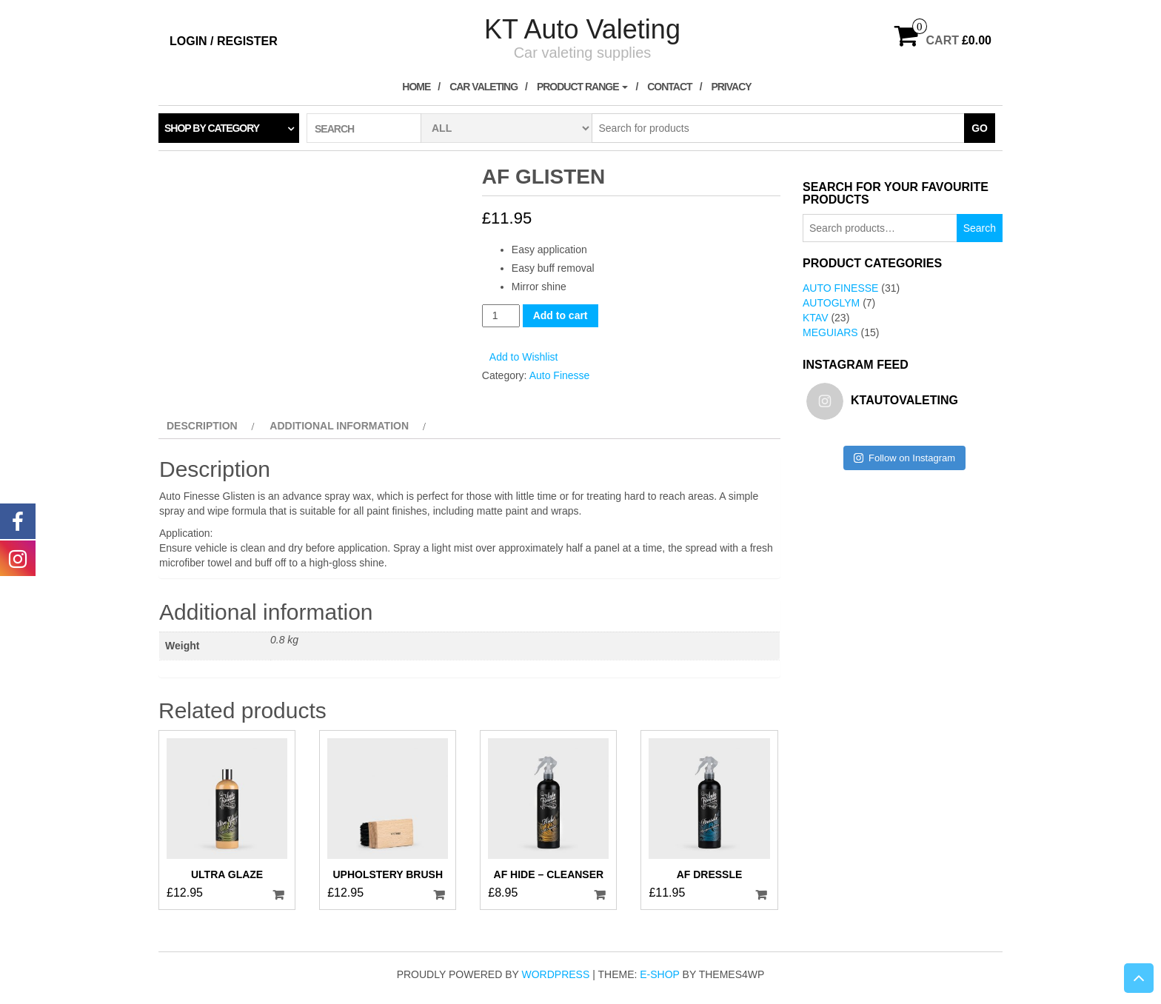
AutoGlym (831, 303)
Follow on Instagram (904, 457)
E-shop (659, 974)
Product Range (583, 87)
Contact (669, 87)
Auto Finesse (559, 375)
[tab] (208, 425)
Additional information (339, 426)
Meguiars (830, 332)
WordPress (556, 974)
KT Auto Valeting (582, 29)
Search (979, 228)
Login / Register (224, 41)
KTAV (816, 318)
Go (979, 128)
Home (416, 87)
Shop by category (211, 128)
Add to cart (560, 315)
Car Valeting (483, 87)
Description (202, 426)
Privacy (731, 87)
